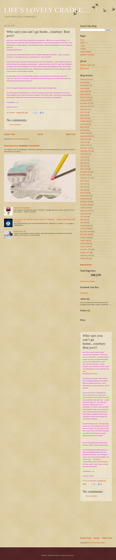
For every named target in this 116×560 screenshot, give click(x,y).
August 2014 (84, 109)
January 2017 (84, 85)
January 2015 (84, 100)
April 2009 (83, 222)
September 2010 (85, 178)
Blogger (71, 555)
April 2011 (83, 166)
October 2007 (84, 252)
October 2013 (84, 121)
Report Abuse (86, 265)
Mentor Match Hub (89, 65)
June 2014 (83, 112)
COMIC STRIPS (85, 52)
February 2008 (85, 243)
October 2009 (84, 208)
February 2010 (85, 196)
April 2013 (83, 130)
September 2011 (85, 151)
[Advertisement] (97, 519)
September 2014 (85, 106)
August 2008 (84, 240)
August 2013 (84, 124)
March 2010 (84, 193)
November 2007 (85, 249)
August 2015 (84, 91)
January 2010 (84, 199)
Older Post (71, 134)
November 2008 (85, 234)
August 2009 (84, 214)
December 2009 (85, 202)
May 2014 (83, 115)
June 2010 (83, 184)
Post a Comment (15, 125)
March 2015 (84, 94)
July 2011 (83, 157)
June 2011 (83, 160)
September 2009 (85, 211)
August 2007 (84, 258)
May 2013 (83, 127)
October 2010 (84, 175)
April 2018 (83, 82)
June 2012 (83, 142)
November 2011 (85, 148)
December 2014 (85, 103)
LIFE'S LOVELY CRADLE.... (47, 10)
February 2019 (85, 79)
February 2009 (85, 226)
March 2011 (84, 169)
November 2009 (85, 205)
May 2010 (83, 187)
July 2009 (83, 216)
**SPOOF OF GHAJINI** (22, 208)
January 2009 (84, 228)
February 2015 (85, 97)
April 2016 (83, 88)
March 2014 (84, 118)
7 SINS (82, 46)
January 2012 (84, 145)
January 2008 (84, 246)
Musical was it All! (20, 231)
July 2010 (83, 181)
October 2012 (84, 133)
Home (40, 134)
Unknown (86, 68)
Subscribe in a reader (87, 281)
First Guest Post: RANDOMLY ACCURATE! (22, 146)
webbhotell (84, 293)
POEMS (83, 49)
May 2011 (83, 163)
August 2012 (84, 139)
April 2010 (83, 190)
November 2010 (85, 172)
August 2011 (84, 154)
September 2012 (85, 136)
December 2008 (85, 231)
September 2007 (85, 255)
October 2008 (84, 237)
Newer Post (9, 134)
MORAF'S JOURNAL (87, 55)
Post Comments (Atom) (21, 139)
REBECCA (84, 43)
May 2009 (83, 220)
